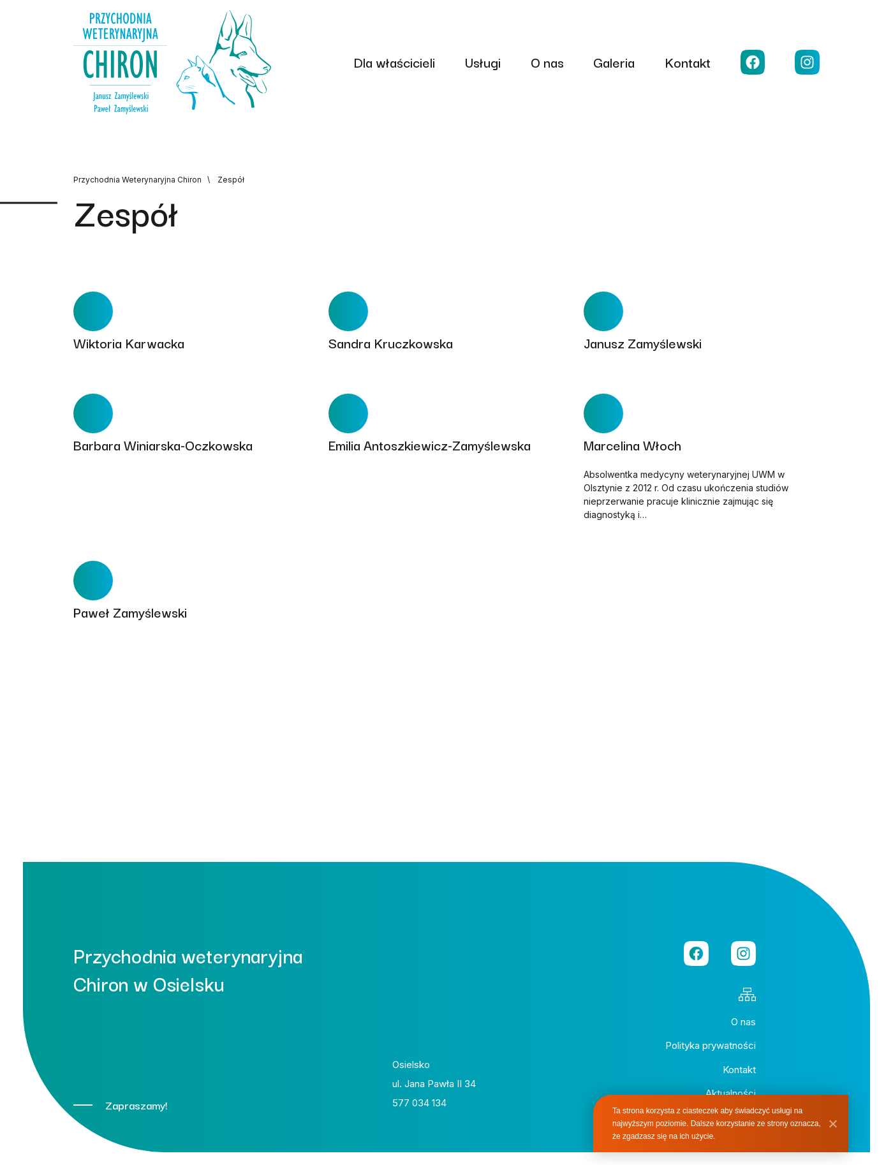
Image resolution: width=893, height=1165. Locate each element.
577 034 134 (419, 1103)
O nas (547, 62)
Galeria (614, 62)
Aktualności (730, 1093)
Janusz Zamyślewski (643, 342)
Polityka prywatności (710, 1045)
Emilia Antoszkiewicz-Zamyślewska (429, 444)
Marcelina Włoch (632, 444)
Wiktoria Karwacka (128, 342)
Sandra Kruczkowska (390, 342)
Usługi (483, 62)
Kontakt (688, 62)
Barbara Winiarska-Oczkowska (163, 444)
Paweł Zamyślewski (130, 612)
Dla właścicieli (394, 62)
